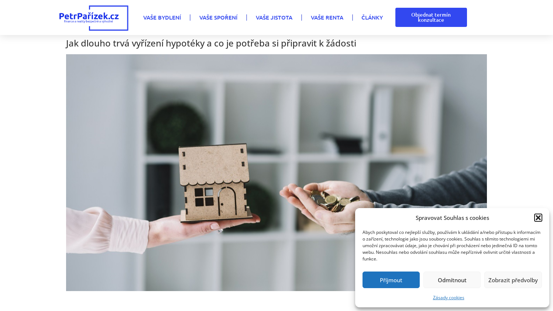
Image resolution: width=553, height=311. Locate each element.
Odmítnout (452, 280)
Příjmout (391, 280)
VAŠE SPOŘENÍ (218, 17)
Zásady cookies (448, 297)
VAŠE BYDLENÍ (162, 17)
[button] (538, 217)
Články (372, 17)
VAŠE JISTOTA (274, 17)
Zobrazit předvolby (513, 280)
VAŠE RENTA (327, 17)
